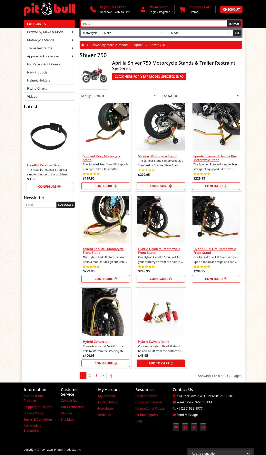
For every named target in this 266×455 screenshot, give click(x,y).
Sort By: (86, 96)
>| (111, 375)
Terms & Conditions (38, 419)
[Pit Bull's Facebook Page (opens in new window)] (185, 427)
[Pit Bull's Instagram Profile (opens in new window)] (203, 427)
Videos (32, 96)
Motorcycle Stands (40, 40)
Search (233, 23)
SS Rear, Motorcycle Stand (157, 156)
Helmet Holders (38, 80)
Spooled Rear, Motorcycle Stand (102, 158)
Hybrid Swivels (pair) (153, 341)
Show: (168, 96)
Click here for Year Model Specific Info (149, 76)
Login (153, 12)
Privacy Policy (34, 413)
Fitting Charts (37, 88)
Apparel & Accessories (43, 56)
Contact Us (69, 400)
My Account (106, 396)
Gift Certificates (72, 407)
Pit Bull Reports (146, 415)
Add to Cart (161, 363)
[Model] (199, 33)
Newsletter (106, 408)
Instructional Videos (150, 408)
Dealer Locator (146, 396)
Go (237, 33)
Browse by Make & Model (45, 32)
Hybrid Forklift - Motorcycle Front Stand (103, 251)
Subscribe (65, 204)
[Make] (132, 33)
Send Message (187, 415)
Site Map (67, 419)
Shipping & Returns (38, 407)
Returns (67, 413)
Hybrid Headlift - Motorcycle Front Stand (159, 251)
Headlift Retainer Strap (44, 165)
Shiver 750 (157, 45)
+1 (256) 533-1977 (190, 408)
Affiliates (104, 415)
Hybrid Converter (96, 341)
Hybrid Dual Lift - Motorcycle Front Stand (214, 251)
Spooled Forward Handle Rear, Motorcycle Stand (215, 158)
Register (164, 12)
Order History (108, 402)
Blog (138, 421)
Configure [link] (49, 186)
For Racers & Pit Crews (43, 64)
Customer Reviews (149, 402)
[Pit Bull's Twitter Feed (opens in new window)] (194, 427)
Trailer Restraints (39, 48)
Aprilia (138, 45)
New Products (37, 72)
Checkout (231, 9)
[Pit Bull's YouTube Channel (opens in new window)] (176, 427)
